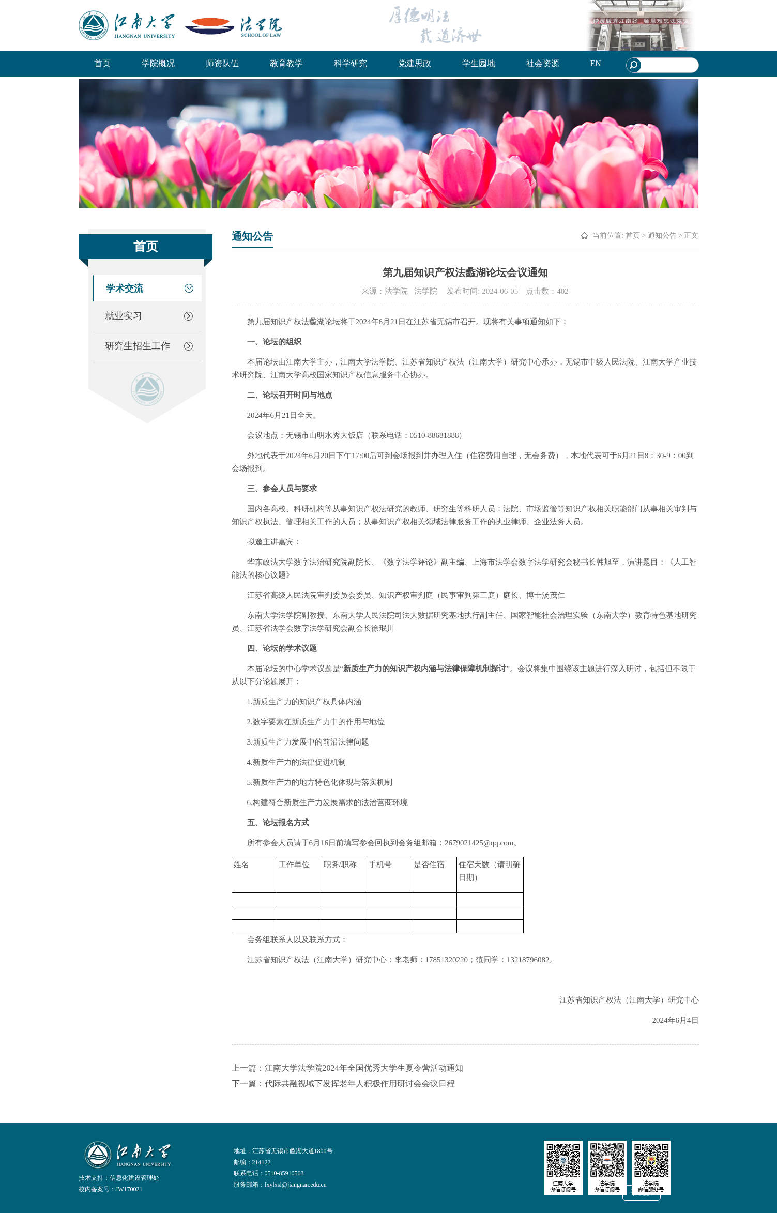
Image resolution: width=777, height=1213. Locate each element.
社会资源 (542, 63)
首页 (102, 63)
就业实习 (123, 316)
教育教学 (286, 63)
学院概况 (158, 63)
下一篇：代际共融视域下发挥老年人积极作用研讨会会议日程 (343, 1083)
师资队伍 (222, 63)
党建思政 (414, 63)
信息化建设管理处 (134, 1177)
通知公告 (662, 235)
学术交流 (124, 288)
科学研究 (350, 63)
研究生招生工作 (137, 346)
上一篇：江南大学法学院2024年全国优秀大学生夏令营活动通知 (347, 1068)
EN (595, 63)
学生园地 (478, 63)
